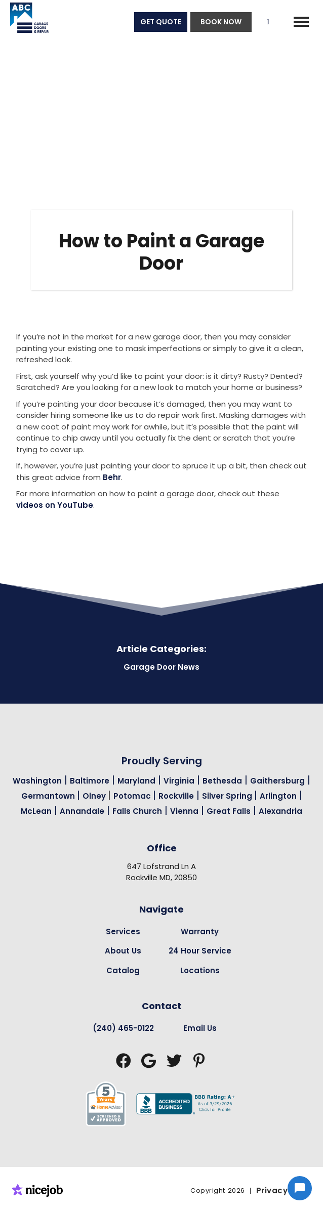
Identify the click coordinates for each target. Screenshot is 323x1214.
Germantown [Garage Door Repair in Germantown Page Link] (49, 796)
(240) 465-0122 (123, 1028)
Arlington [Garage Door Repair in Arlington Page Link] (278, 796)
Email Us (200, 1028)
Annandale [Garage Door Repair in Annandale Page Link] (82, 811)
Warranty (200, 931)
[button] (301, 22)
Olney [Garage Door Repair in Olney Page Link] (95, 796)
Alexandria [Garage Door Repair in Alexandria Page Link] (280, 811)
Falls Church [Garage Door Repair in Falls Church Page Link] (137, 811)
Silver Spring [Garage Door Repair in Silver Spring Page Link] (228, 796)
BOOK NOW (220, 22)
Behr (112, 477)
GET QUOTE (160, 22)
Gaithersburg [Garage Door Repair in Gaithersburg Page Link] (277, 780)
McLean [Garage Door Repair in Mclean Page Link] (36, 811)
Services (123, 931)
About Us (123, 950)
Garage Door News (161, 667)
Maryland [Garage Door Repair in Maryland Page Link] (136, 780)
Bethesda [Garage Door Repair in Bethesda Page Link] (222, 780)
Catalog (123, 970)
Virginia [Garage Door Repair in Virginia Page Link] (179, 780)
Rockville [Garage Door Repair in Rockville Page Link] (176, 796)
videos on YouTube (54, 505)
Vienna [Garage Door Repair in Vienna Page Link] (184, 811)
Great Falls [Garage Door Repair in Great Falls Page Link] (229, 811)
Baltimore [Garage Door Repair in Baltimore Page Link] (89, 780)
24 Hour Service (200, 950)
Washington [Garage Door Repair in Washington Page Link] (37, 780)
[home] (24, 22)
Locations (200, 970)
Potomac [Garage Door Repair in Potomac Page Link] (133, 796)
